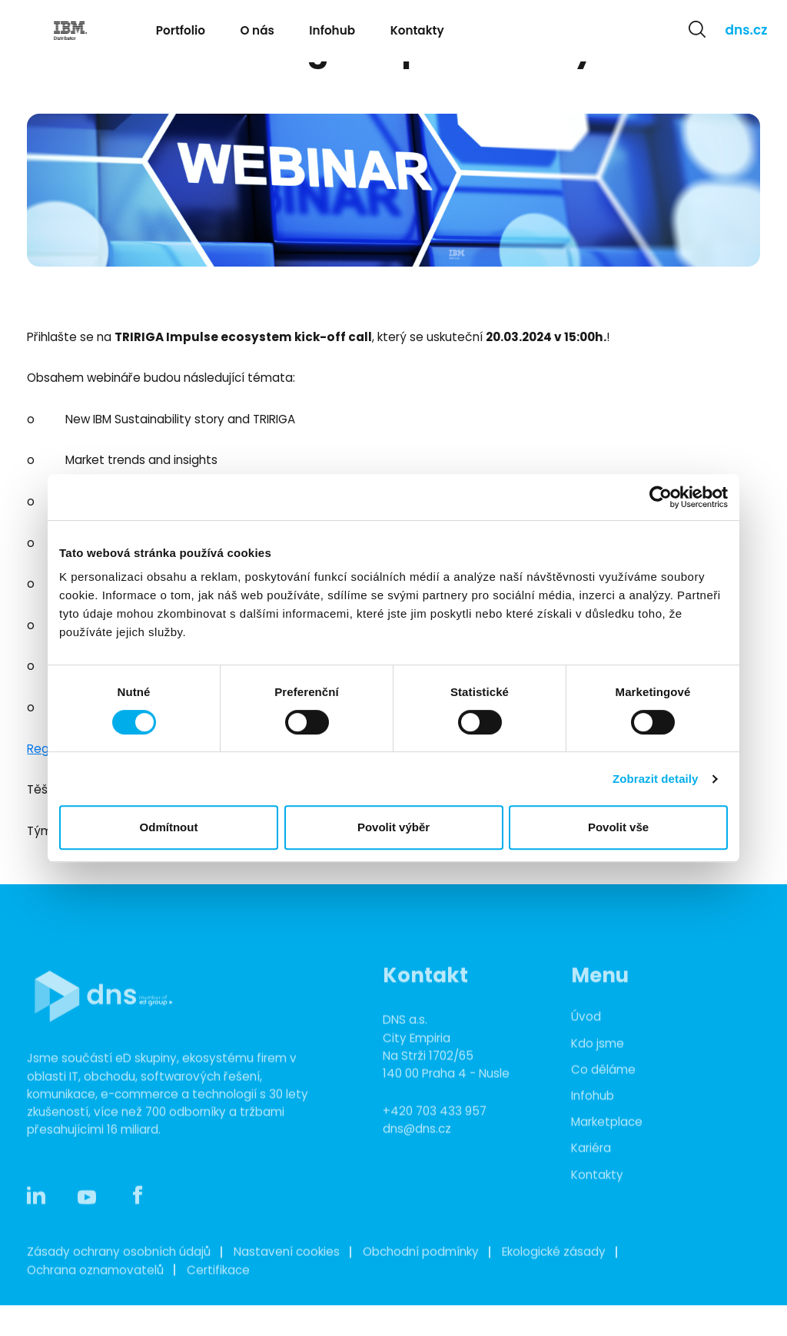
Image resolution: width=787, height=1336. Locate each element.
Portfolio (180, 30)
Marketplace (607, 1142)
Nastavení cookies (287, 1272)
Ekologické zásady (554, 1272)
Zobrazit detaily (656, 778)
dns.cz (747, 30)
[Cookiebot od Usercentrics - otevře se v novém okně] (660, 497)
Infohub (332, 30)
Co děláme (603, 1090)
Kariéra (591, 1169)
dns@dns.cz (417, 1149)
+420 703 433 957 (434, 1131)
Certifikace (218, 1290)
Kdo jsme (597, 1063)
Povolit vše (618, 827)
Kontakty (417, 30)
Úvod (586, 1037)
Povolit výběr (393, 827)
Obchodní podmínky (421, 1272)
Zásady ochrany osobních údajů (119, 1272)
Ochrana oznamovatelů (95, 1290)
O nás (257, 30)
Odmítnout (169, 827)
